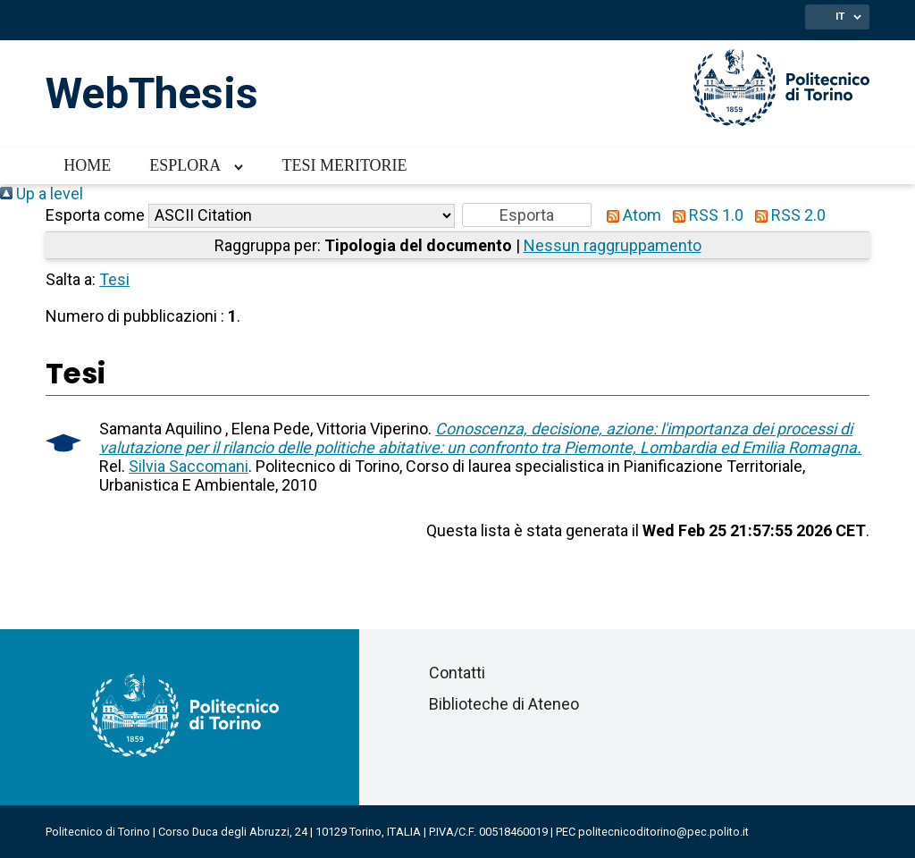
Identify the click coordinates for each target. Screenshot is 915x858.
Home (87, 165)
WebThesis (152, 93)
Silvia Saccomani (188, 466)
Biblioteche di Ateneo (504, 703)
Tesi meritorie (344, 165)
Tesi (114, 279)
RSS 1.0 (704, 215)
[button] (527, 215)
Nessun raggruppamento (612, 245)
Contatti (457, 672)
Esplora (185, 165)
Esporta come (95, 215)
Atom (630, 215)
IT (839, 16)
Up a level (41, 193)
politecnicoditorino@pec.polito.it (663, 831)
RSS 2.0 (786, 215)
